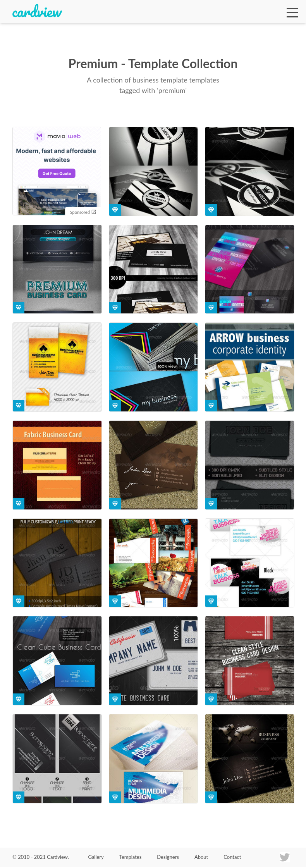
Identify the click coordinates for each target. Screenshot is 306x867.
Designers (168, 857)
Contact (232, 857)
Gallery (95, 857)
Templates (130, 857)
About (201, 857)
